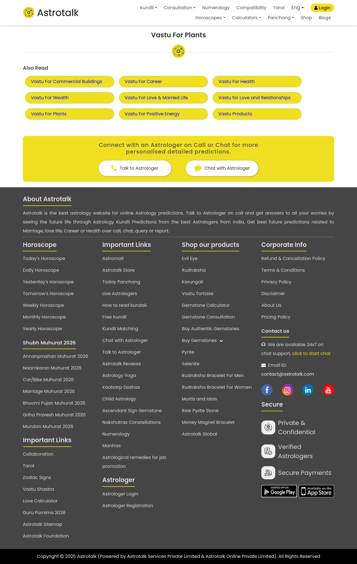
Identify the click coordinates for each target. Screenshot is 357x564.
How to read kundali (124, 305)
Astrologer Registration (127, 505)
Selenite (190, 364)
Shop (306, 17)
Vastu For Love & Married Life (156, 97)
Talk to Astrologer (121, 352)
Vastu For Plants (48, 114)
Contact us (275, 330)
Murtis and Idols (199, 399)
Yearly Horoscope (42, 328)
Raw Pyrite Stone (200, 410)
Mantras (111, 446)
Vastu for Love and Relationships (254, 97)
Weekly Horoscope (43, 305)
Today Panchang (121, 282)
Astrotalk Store (118, 270)
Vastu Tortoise (197, 293)
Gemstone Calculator (206, 305)
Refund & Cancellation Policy (293, 258)
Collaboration (38, 454)
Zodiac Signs (37, 477)
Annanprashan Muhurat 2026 (55, 356)
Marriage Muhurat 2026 (49, 391)
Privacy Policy (276, 282)
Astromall (113, 258)
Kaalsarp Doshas (121, 387)
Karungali (192, 282)
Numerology (216, 7)
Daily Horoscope (41, 270)
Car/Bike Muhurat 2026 (48, 379)
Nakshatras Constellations (131, 422)
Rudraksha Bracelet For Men (213, 375)
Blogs (325, 17)
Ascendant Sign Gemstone (132, 410)
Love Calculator (40, 501)
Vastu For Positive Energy (152, 114)
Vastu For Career (143, 81)
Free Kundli (114, 317)
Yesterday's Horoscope (48, 282)
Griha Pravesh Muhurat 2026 (54, 415)
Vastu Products (235, 114)
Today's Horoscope (44, 258)
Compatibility (251, 7)
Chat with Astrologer (125, 340)
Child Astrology (119, 399)
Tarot (279, 7)
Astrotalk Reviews (121, 364)
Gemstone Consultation (208, 317)
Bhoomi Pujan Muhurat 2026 (54, 403)
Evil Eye (189, 258)
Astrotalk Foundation (46, 536)
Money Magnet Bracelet (208, 422)
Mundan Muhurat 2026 (48, 426)
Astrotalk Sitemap (42, 524)
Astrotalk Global (199, 434)
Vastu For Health (236, 81)
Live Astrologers (119, 293)
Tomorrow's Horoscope (48, 293)
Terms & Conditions (283, 270)
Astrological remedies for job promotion (134, 462)
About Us (271, 305)
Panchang (279, 17)
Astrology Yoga (119, 375)
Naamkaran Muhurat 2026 (52, 368)
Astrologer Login (120, 494)
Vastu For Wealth (50, 97)
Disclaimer (273, 293)
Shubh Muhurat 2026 (49, 342)
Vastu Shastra (38, 489)
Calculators (245, 17)
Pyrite (188, 352)
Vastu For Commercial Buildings (66, 81)
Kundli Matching (120, 328)
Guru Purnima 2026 (44, 512)
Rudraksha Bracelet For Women (217, 387)
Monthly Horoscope (44, 317)
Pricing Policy (275, 317)
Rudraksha (194, 270)
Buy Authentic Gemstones (210, 328)
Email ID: (297, 370)
